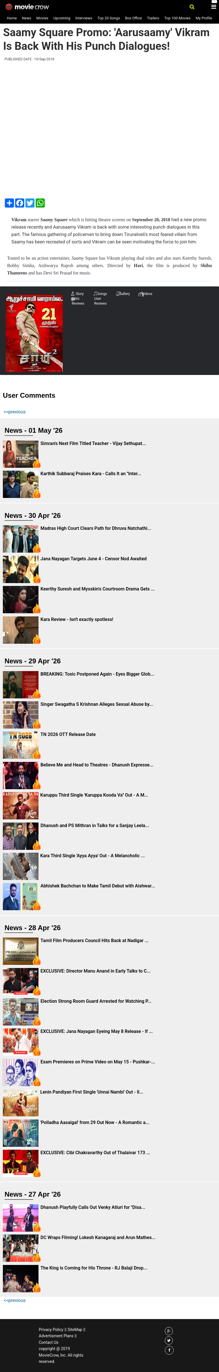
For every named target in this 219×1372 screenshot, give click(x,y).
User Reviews (100, 301)
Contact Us (48, 1342)
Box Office (133, 18)
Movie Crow (27, 7)
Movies (42, 18)
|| (65, 1329)
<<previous (15, 412)
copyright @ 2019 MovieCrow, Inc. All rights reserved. (61, 1355)
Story (80, 294)
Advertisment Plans (56, 1336)
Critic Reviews (78, 301)
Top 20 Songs (108, 18)
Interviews (83, 18)
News (26, 18)
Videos (147, 294)
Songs (102, 294)
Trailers (153, 18)
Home (12, 18)
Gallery (124, 294)
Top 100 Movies (177, 18)
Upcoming (61, 18)
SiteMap (75, 1329)
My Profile (204, 18)
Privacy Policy (51, 1329)
